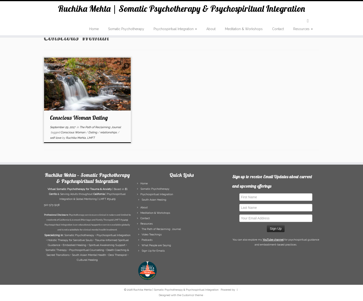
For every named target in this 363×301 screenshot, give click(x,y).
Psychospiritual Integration (175, 30)
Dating (93, 132)
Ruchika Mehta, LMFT (80, 137)
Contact (278, 30)
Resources (303, 30)
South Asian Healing (154, 199)
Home (94, 30)
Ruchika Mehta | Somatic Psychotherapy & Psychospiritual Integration (181, 9)
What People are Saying (156, 245)
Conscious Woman (73, 132)
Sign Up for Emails (153, 250)
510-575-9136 (52, 204)
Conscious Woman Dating (79, 117)
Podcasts (147, 240)
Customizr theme (192, 295)
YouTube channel (273, 239)
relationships (109, 132)
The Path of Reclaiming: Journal (100, 127)
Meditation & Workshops (244, 30)
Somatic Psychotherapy (126, 30)
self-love (56, 137)
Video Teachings (152, 234)
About (211, 30)
